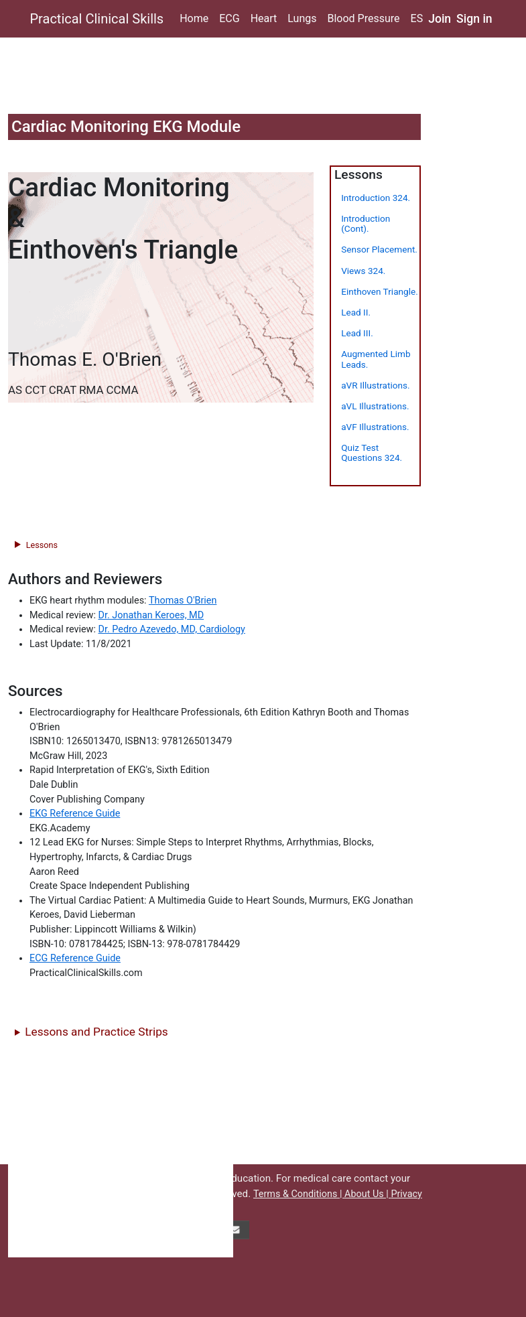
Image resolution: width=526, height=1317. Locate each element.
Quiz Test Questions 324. (371, 452)
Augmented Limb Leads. (375, 358)
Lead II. (356, 312)
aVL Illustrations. (375, 406)
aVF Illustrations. (375, 426)
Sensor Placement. (379, 249)
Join (439, 18)
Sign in (474, 18)
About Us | (367, 1194)
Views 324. (363, 270)
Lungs (301, 18)
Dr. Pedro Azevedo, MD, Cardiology (171, 629)
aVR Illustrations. (375, 385)
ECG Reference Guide (75, 958)
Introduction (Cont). (365, 223)
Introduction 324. (375, 197)
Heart (264, 18)
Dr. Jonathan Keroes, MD (151, 615)
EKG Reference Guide (74, 813)
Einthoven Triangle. (379, 291)
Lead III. (357, 333)
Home (194, 18)
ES (417, 18)
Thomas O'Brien (183, 600)
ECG (229, 18)
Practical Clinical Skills (97, 19)
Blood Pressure (363, 18)
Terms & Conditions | (298, 1194)
